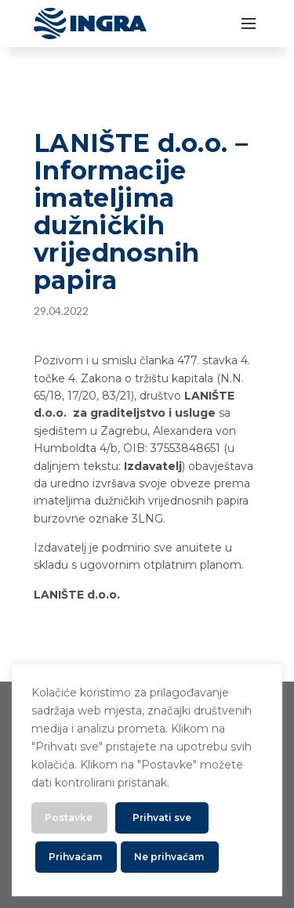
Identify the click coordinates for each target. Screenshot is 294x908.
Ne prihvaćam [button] (169, 857)
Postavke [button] (69, 817)
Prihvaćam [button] (75, 857)
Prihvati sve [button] (161, 817)
